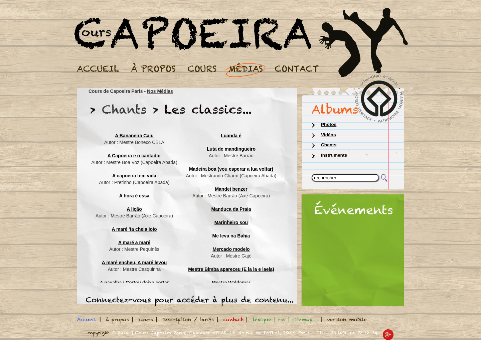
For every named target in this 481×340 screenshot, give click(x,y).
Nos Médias (160, 91)
